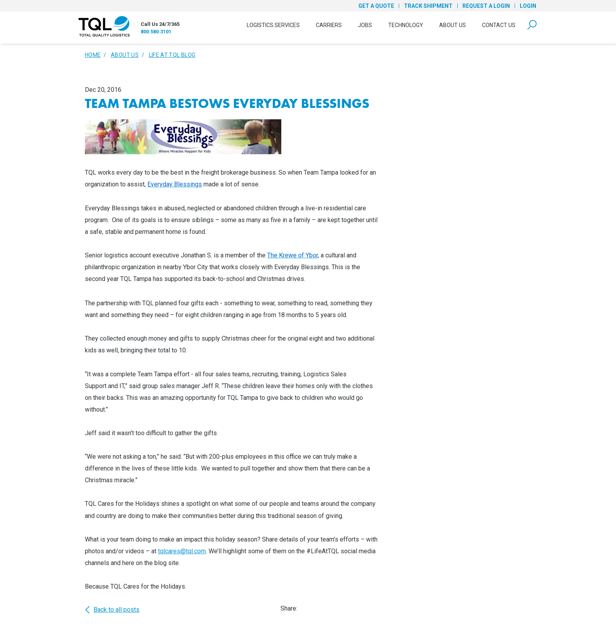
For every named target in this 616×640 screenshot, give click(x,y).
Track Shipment (428, 6)
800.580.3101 (156, 32)
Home (93, 55)
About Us (452, 25)
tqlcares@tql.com (182, 551)
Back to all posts (112, 609)
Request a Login (486, 6)
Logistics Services (273, 25)
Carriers (329, 25)
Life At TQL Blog (172, 55)
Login (528, 6)
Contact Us (498, 25)
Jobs (365, 25)
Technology (405, 25)
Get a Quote (376, 6)
